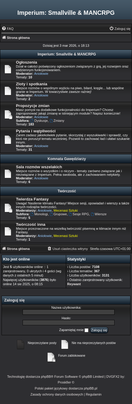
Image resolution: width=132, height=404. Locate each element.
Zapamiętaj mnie (73, 330)
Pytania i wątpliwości (36, 131)
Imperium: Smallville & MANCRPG (67, 54)
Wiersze (99, 214)
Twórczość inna (30, 224)
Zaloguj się (14, 300)
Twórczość (66, 191)
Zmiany (57, 120)
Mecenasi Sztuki (66, 210)
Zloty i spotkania (31, 84)
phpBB (46, 376)
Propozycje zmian (32, 105)
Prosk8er (64, 382)
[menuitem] (8, 28)
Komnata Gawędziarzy (67, 159)
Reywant (74, 284)
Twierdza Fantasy (32, 199)
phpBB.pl (90, 388)
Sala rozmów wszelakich (39, 167)
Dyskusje (39, 120)
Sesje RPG (79, 214)
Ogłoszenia (26, 62)
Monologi (39, 214)
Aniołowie (41, 73)
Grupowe (58, 214)
